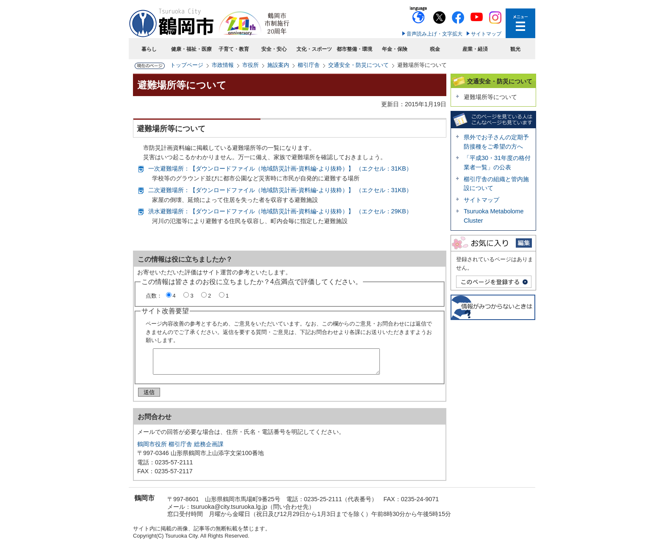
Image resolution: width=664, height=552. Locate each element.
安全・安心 (274, 49)
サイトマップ (486, 34)
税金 (435, 49)
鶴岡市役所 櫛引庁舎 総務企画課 (180, 447)
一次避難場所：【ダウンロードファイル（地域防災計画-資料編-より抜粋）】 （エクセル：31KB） (280, 168)
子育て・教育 (234, 49)
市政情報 (223, 65)
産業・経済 (475, 49)
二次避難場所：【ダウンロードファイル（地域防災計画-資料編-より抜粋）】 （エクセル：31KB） (280, 190)
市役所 (250, 65)
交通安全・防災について (358, 65)
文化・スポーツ (314, 49)
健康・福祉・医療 (191, 49)
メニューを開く (520, 23)
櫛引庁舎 (309, 65)
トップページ (186, 65)
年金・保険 (394, 49)
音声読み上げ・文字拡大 (434, 34)
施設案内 (278, 65)
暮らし (149, 49)
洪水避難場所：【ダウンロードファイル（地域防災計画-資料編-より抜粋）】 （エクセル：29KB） (280, 211)
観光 (515, 49)
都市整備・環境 (354, 49)
